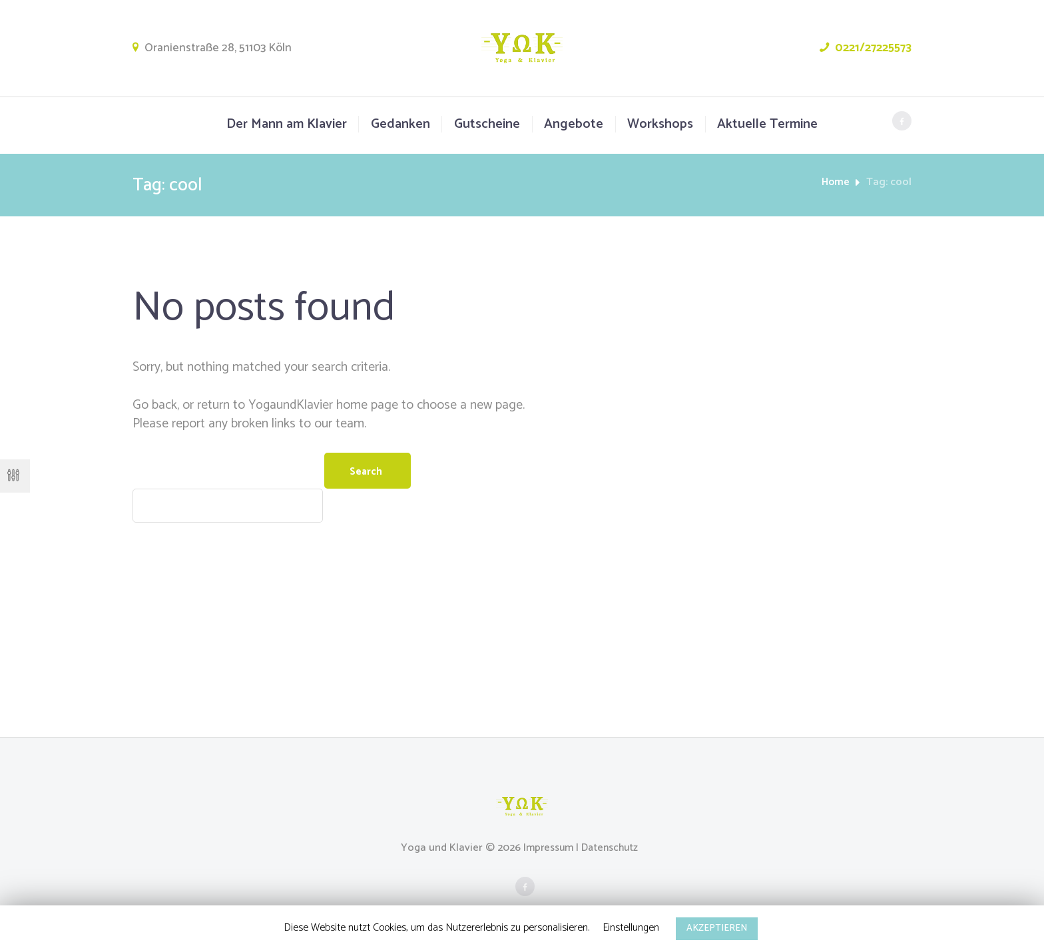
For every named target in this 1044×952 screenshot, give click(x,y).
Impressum (546, 850)
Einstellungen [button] (631, 928)
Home (835, 182)
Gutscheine (487, 124)
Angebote (573, 124)
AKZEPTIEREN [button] (716, 928)
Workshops (660, 124)
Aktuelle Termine (767, 124)
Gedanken (400, 124)
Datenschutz (611, 850)
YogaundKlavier (291, 405)
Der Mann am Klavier (286, 124)
